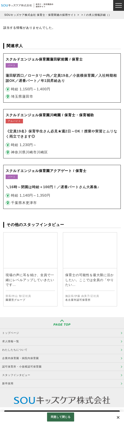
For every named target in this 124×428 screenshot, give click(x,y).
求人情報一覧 (10, 341)
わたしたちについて (15, 349)
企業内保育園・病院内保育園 (20, 358)
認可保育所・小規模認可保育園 (22, 366)
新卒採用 (7, 383)
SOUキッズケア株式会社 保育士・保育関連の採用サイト (40, 14)
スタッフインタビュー (16, 375)
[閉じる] (118, 417)
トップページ (10, 332)
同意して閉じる (61, 416)
